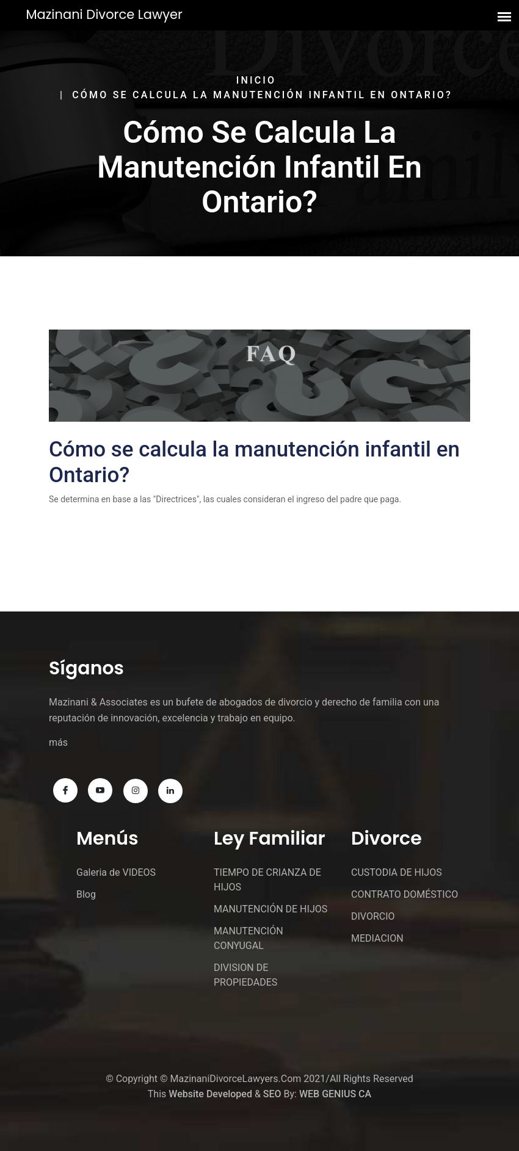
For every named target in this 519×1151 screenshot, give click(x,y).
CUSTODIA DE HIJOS (396, 872)
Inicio (256, 80)
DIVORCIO (373, 916)
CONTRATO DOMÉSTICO (404, 894)
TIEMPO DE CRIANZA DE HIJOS (267, 880)
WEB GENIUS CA (335, 1094)
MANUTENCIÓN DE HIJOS (270, 909)
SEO (272, 1094)
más (58, 742)
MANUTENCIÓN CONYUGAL (248, 938)
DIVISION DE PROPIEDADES (245, 975)
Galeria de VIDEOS (116, 872)
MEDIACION (377, 938)
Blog (86, 894)
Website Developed (210, 1094)
